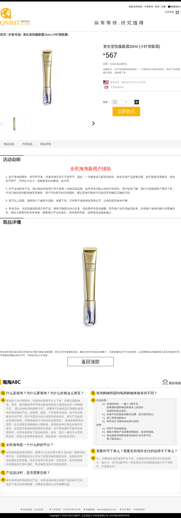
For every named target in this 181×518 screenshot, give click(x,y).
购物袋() (174, 6)
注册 (163, 6)
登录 (157, 6)
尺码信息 (27, 143)
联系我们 (140, 509)
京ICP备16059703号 (119, 515)
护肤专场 (14, 34)
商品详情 (45, 143)
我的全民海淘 (135, 6)
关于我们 (126, 509)
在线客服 (169, 12)
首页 (3, 34)
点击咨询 (38, 509)
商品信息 (9, 143)
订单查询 (148, 6)
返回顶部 (90, 361)
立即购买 (126, 111)
